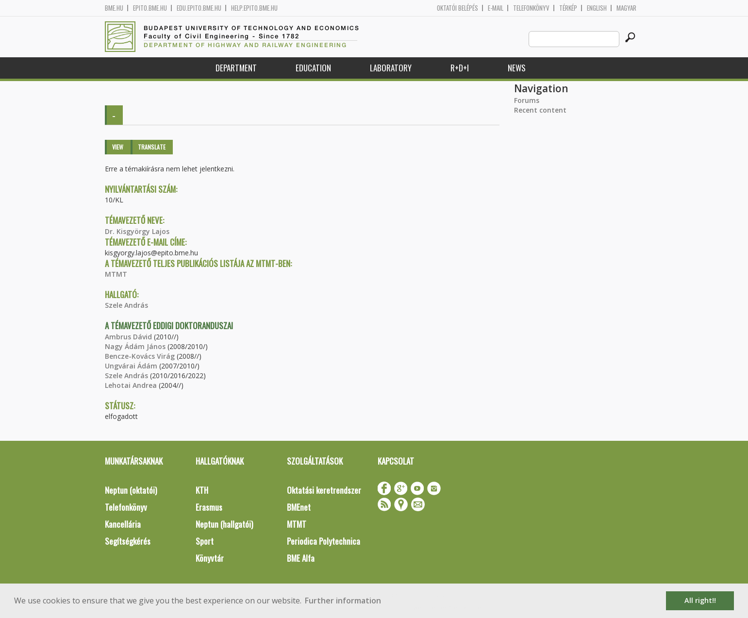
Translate (152, 147)
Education (313, 68)
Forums (526, 100)
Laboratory (391, 68)
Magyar (626, 8)
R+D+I (459, 68)
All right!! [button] (700, 600)
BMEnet (299, 507)
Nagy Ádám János (135, 346)
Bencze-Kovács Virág (140, 356)
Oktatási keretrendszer (324, 490)
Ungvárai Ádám (131, 365)
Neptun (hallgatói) (224, 524)
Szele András (126, 305)
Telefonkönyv (531, 8)
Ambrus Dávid (128, 336)
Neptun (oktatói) (131, 490)
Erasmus (209, 507)
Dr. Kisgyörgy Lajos (137, 231)
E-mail (495, 8)
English (597, 8)
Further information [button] (343, 600)
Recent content (540, 110)
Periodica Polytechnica (323, 541)
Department (236, 68)
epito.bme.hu (150, 8)
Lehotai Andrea (131, 385)
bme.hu (114, 8)
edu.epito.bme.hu (199, 8)
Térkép (568, 8)
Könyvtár (210, 558)
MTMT (116, 274)
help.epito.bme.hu (254, 8)
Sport (205, 541)
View (117, 147)
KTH (202, 490)
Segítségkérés (127, 541)
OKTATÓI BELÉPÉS (457, 8)
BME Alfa (301, 558)
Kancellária (123, 524)
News (517, 68)
